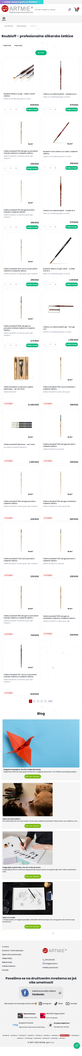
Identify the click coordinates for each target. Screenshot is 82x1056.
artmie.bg (28, 1047)
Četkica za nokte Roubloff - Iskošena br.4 (60, 94)
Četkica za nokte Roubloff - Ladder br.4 (59, 212)
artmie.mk (37, 1047)
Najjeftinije (7, 45)
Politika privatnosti (50, 977)
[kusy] (11, 109)
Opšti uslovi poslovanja (11, 963)
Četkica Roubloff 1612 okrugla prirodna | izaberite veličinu (20, 507)
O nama (5, 956)
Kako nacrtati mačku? (11, 828)
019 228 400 (50, 969)
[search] (70, 10)
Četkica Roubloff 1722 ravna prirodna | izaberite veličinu (19, 565)
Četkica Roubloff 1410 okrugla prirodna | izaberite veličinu (59, 449)
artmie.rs (39, 1045)
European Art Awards (26, 1032)
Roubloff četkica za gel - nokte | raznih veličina (19, 95)
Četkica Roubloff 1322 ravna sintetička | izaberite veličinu (59, 391)
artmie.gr (54, 1047)
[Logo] (17, 9)
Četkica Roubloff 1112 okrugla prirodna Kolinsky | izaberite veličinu (19, 212)
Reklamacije (7, 971)
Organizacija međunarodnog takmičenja (32, 1036)
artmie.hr (31, 1045)
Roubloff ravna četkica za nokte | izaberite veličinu (60, 153)
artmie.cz (14, 1045)
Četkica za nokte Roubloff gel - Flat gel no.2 (59, 331)
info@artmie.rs (51, 973)
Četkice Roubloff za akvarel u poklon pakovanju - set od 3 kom (19, 391)
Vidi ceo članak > (32, 785)
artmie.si (47, 1045)
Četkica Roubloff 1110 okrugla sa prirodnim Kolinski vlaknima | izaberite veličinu (21, 153)
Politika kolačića (8, 975)
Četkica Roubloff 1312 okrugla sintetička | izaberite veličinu (59, 507)
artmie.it (62, 1047)
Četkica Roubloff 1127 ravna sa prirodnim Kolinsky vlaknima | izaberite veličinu (20, 684)
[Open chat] (77, 1046)
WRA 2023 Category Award (55, 1023)
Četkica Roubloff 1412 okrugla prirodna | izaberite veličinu (59, 565)
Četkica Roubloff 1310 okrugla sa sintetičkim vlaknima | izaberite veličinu (59, 624)
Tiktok (59, 1012)
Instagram (45, 1012)
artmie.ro (20, 1047)
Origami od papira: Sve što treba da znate (22, 778)
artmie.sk (6, 1045)
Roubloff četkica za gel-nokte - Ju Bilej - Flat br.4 (59, 272)
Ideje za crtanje (9, 927)
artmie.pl (55, 1045)
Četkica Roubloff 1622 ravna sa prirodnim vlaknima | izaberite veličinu (21, 272)
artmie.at (46, 1047)
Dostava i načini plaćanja (12, 960)
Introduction (8, 26)
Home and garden (52, 1027)
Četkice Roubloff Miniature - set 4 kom (19, 449)
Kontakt (5, 979)
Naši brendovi (21, 26)
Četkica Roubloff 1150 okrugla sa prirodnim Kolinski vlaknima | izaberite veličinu (19, 624)
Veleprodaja (7, 967)
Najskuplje (18, 45)
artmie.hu (22, 1045)
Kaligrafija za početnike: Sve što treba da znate (22, 876)
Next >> (50, 710)
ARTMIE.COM (64, 1045)
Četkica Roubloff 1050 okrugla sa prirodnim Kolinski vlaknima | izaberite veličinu (19, 331)
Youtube (71, 1012)
